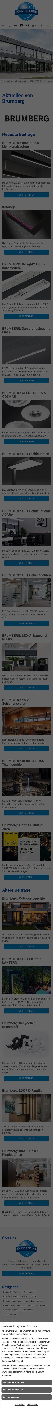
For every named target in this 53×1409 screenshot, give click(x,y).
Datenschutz (32, 1404)
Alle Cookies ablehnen (13, 1390)
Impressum (19, 1404)
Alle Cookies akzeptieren (14, 1382)
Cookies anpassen (11, 1397)
